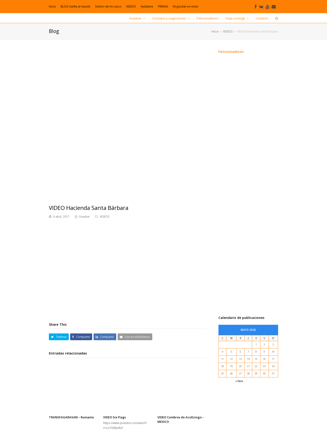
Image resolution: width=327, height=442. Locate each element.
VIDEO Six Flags (114, 417)
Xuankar (84, 217)
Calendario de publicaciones (241, 317)
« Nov (239, 381)
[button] (59, 336)
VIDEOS (104, 217)
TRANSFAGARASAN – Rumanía (71, 417)
